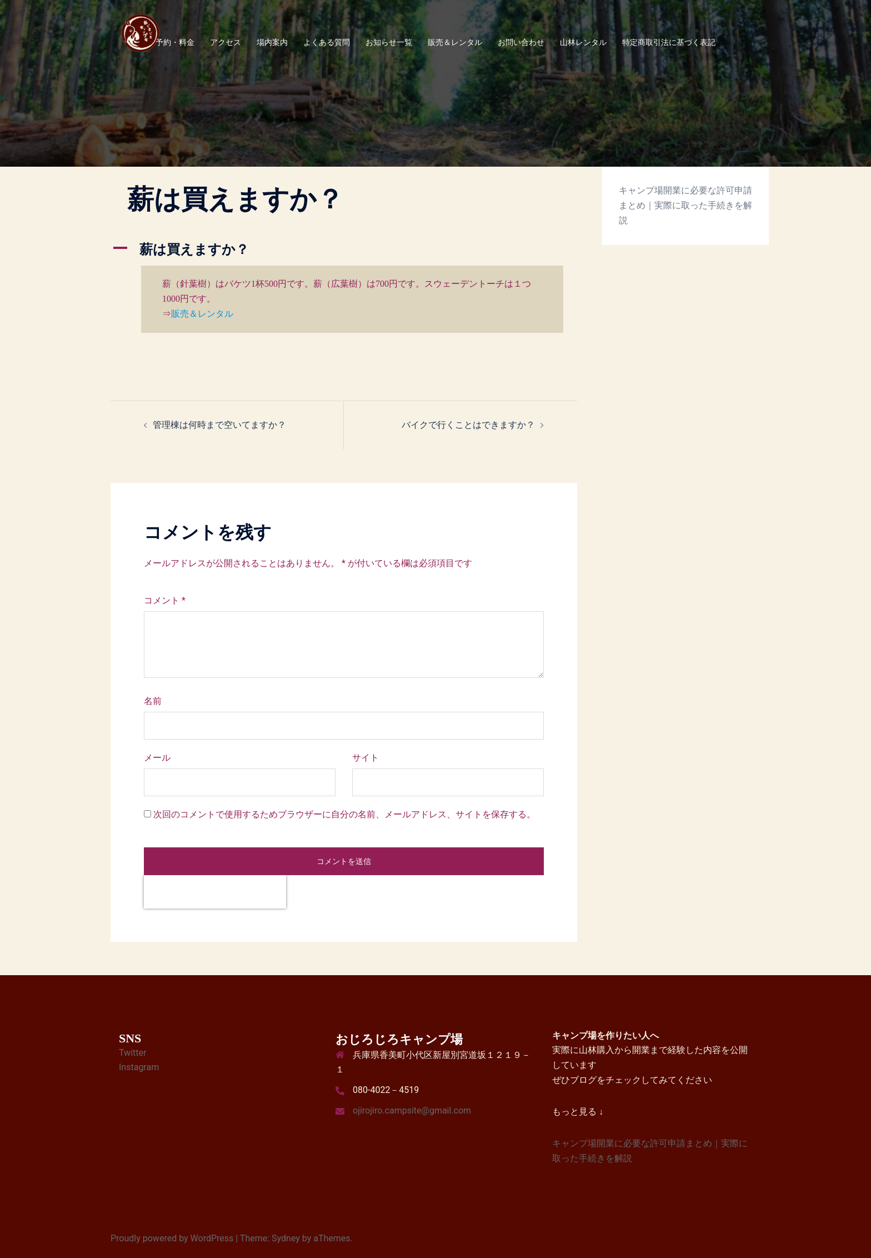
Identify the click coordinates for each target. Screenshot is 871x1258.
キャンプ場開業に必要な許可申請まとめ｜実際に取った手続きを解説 (685, 205)
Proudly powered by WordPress (172, 1238)
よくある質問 (326, 42)
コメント (165, 600)
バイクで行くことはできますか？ (468, 425)
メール (157, 757)
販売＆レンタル (455, 42)
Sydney (286, 1238)
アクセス (225, 42)
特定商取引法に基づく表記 (668, 42)
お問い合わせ (521, 42)
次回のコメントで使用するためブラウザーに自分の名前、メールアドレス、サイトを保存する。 (344, 814)
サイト (365, 757)
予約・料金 (175, 42)
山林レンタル (583, 42)
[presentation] (215, 891)
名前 (153, 701)
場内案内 (272, 42)
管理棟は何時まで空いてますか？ (219, 425)
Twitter (132, 1052)
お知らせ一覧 (389, 42)
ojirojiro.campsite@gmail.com (412, 1110)
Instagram (139, 1067)
